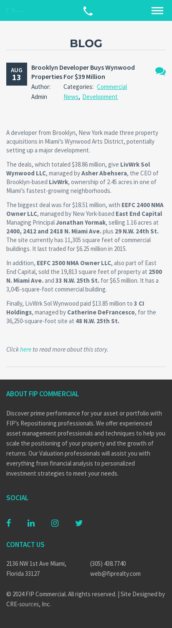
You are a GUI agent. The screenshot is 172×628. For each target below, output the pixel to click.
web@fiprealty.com (115, 573)
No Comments (160, 71)
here (25, 349)
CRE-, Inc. (28, 604)
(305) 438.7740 (108, 563)
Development (100, 97)
